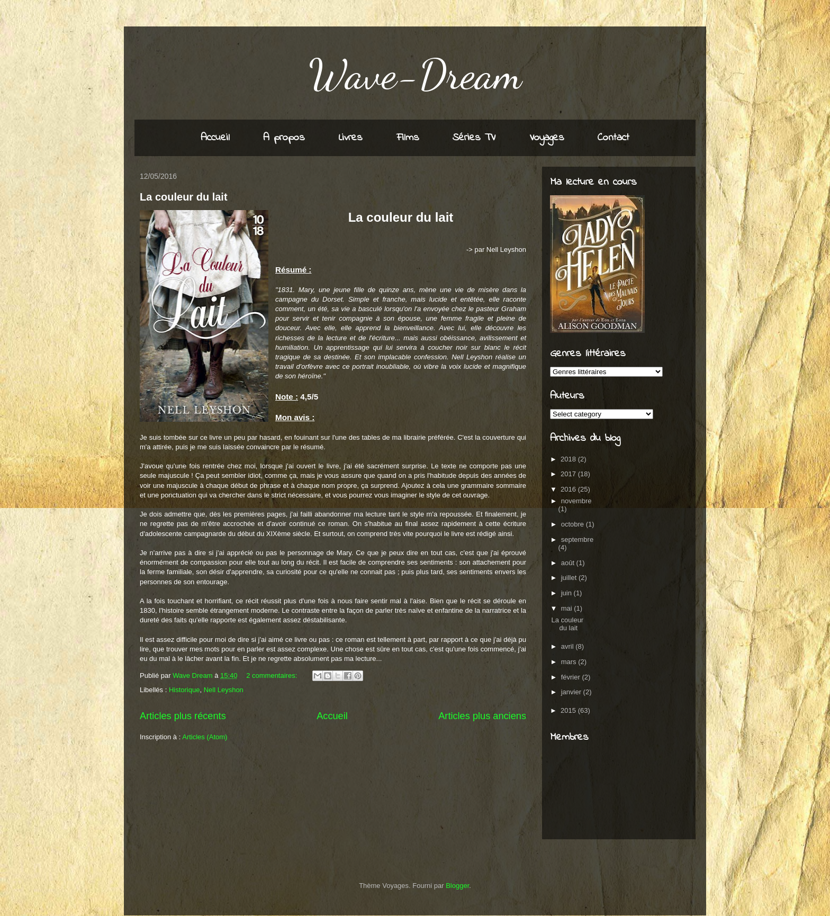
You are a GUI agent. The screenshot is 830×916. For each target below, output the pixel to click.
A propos (284, 138)
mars (570, 662)
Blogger (457, 886)
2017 (569, 474)
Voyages (546, 138)
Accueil (215, 138)
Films (407, 138)
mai (567, 608)
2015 (569, 710)
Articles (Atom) (204, 737)
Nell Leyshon (223, 690)
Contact (613, 138)
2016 (569, 489)
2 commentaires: (272, 675)
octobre (573, 524)
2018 (569, 459)
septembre (577, 539)
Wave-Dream (415, 74)
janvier (572, 692)
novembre (576, 501)
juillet (570, 578)
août (568, 563)
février (571, 677)
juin (567, 593)
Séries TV (474, 138)
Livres (351, 138)
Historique (184, 690)
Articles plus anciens (482, 716)
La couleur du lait (184, 197)
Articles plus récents (183, 716)
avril (568, 646)
